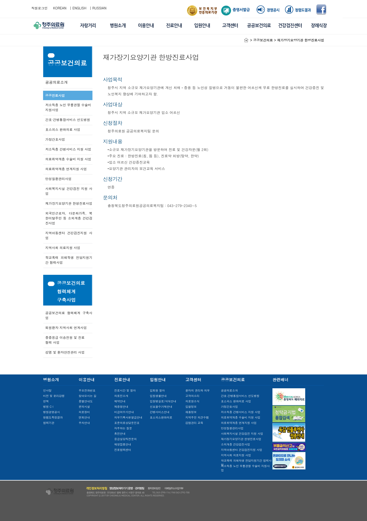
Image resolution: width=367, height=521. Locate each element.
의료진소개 (121, 396)
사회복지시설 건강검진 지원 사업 (242, 433)
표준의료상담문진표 (126, 423)
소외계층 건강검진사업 (235, 444)
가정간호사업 (55, 139)
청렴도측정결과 (53, 417)
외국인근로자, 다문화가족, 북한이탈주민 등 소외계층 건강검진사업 (68, 218)
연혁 (46, 401)
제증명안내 (121, 406)
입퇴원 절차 (157, 390)
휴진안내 (119, 433)
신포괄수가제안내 (161, 406)
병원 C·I (48, 406)
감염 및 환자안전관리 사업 (65, 352)
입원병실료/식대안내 (163, 401)
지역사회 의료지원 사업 (62, 247)
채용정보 (191, 412)
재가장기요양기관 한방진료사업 (68, 203)
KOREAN (59, 8)
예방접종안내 (122, 444)
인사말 (47, 390)
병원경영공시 (51, 412)
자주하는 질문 (123, 428)
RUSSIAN (99, 8)
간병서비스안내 (159, 412)
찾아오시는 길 (87, 396)
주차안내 (84, 423)
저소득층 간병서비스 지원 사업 (68, 149)
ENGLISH (79, 8)
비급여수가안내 (124, 412)
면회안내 (84, 417)
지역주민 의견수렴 (197, 417)
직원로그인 (39, 8)
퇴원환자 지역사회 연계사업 (66, 327)
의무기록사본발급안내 (128, 417)
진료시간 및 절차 (125, 390)
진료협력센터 (122, 450)
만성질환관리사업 (58, 178)
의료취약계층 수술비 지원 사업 (68, 159)
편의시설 (84, 406)
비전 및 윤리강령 (54, 396)
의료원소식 (192, 401)
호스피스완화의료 (161, 417)
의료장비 (84, 412)
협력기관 (48, 423)
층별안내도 (86, 401)
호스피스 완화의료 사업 (62, 129)
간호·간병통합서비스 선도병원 (67, 119)
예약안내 (119, 401)
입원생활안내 (158, 396)
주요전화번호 (87, 390)
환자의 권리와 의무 (197, 390)
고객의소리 (192, 396)
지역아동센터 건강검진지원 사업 (241, 450)
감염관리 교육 (194, 423)
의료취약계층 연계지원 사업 (66, 168)
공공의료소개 (56, 82)
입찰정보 (191, 406)
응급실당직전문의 (125, 439)
